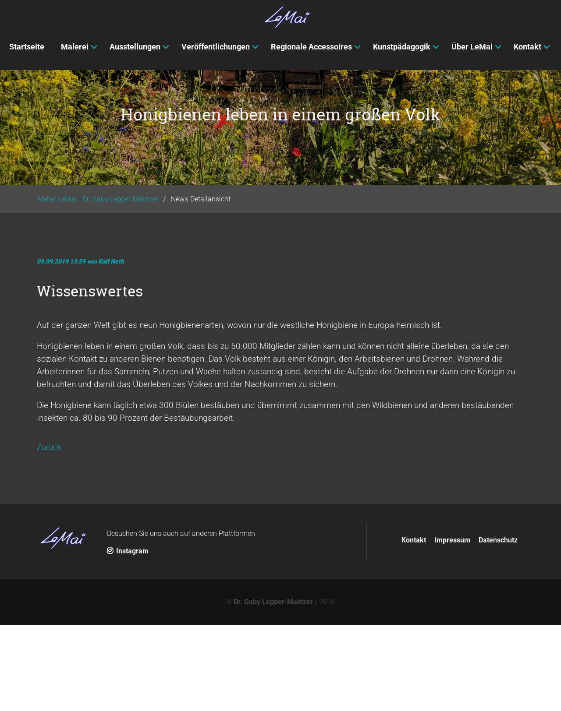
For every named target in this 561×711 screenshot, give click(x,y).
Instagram (128, 637)
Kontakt (413, 626)
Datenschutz (498, 626)
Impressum (452, 626)
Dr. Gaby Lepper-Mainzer (273, 688)
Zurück (49, 533)
